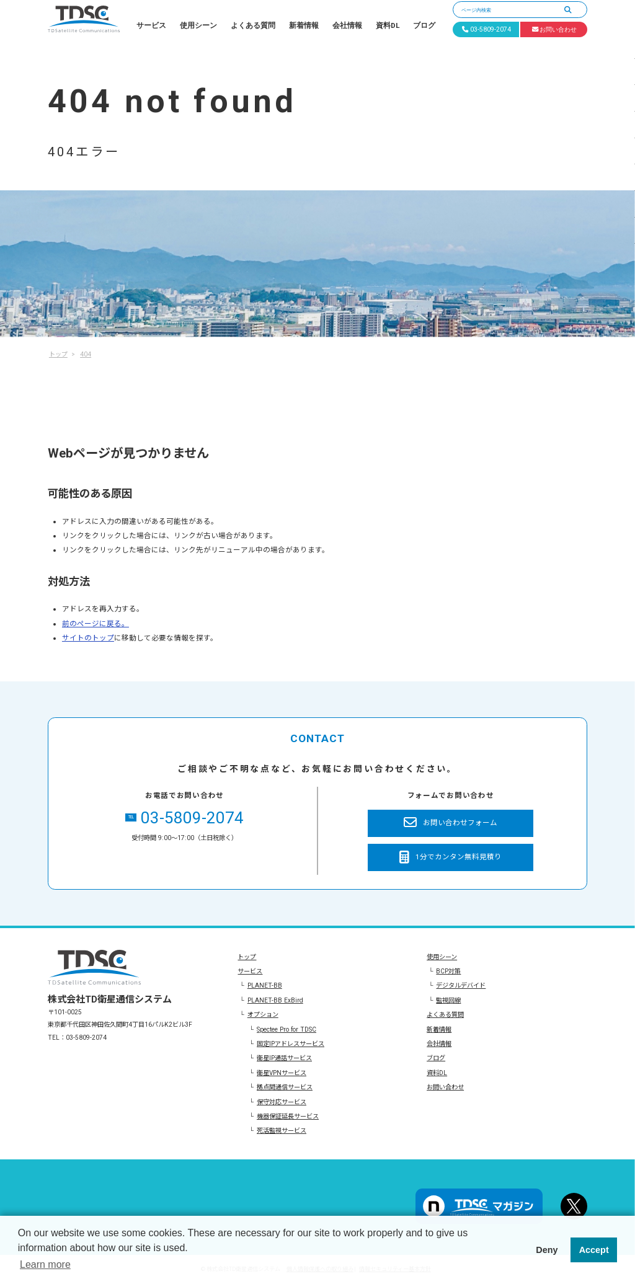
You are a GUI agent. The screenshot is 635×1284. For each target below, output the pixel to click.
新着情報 (304, 25)
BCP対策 (448, 971)
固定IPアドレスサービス (290, 1043)
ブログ (424, 25)
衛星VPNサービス (281, 1072)
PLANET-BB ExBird (275, 1000)
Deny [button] (546, 1250)
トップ (247, 957)
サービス (151, 25)
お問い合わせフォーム (450, 823)
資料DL (387, 25)
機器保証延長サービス (288, 1116)
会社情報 (347, 25)
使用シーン (198, 25)
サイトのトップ (88, 638)
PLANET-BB (264, 985)
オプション (262, 1014)
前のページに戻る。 (95, 623)
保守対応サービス (281, 1102)
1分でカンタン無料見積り (450, 857)
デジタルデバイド (461, 985)
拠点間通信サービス (285, 1087)
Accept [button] (594, 1250)
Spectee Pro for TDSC (286, 1029)
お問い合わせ (445, 1087)
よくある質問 (253, 25)
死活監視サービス (281, 1130)
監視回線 (448, 1000)
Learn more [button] (45, 1264)
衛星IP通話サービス (284, 1058)
